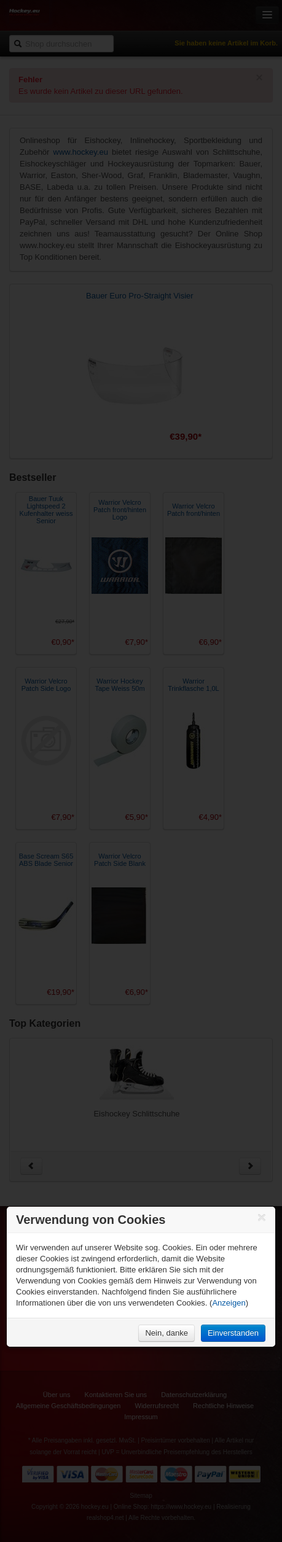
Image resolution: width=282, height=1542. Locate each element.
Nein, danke (166, 1333)
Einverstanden (233, 1333)
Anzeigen (228, 1302)
